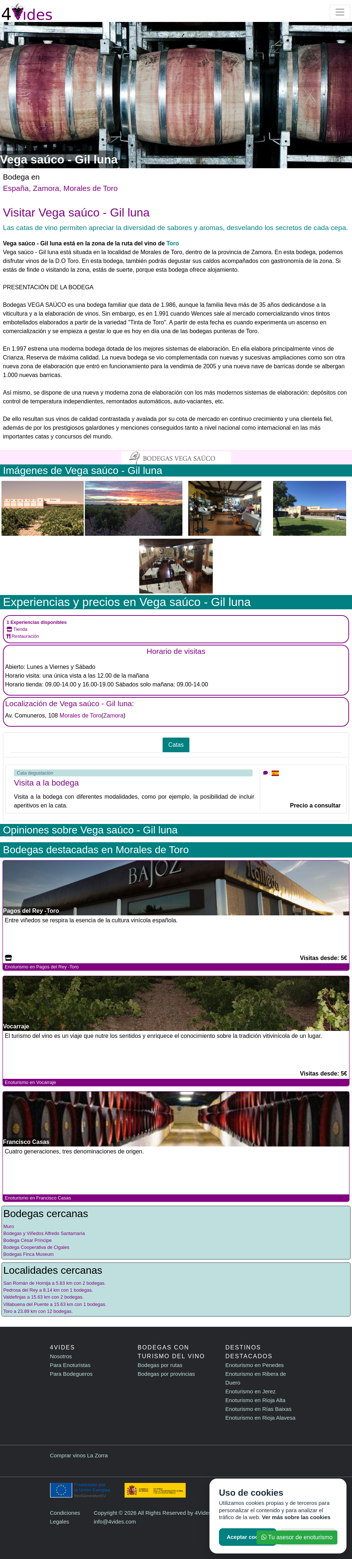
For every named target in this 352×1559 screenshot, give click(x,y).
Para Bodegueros (71, 1374)
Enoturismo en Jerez (251, 1391)
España (16, 188)
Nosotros (61, 1356)
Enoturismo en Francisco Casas (38, 1198)
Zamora (46, 188)
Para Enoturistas (70, 1365)
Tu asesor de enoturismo (297, 1537)
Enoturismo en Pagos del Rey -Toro (42, 966)
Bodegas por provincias (166, 1374)
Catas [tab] (176, 745)
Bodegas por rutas (160, 1365)
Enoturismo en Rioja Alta (255, 1400)
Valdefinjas (14, 1297)
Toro (172, 243)
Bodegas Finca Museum (28, 1254)
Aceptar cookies (248, 1537)
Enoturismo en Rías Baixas (259, 1409)
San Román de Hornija (26, 1283)
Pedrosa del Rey (20, 1290)
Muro (8, 1226)
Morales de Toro (90, 188)
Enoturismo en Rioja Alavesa (261, 1418)
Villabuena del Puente (26, 1304)
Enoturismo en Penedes (255, 1365)
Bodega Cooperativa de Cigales (36, 1247)
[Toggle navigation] (340, 12)
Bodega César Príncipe (27, 1240)
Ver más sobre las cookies (296, 1517)
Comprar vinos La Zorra (79, 1455)
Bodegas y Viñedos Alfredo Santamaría (44, 1233)
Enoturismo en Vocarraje (30, 1082)
